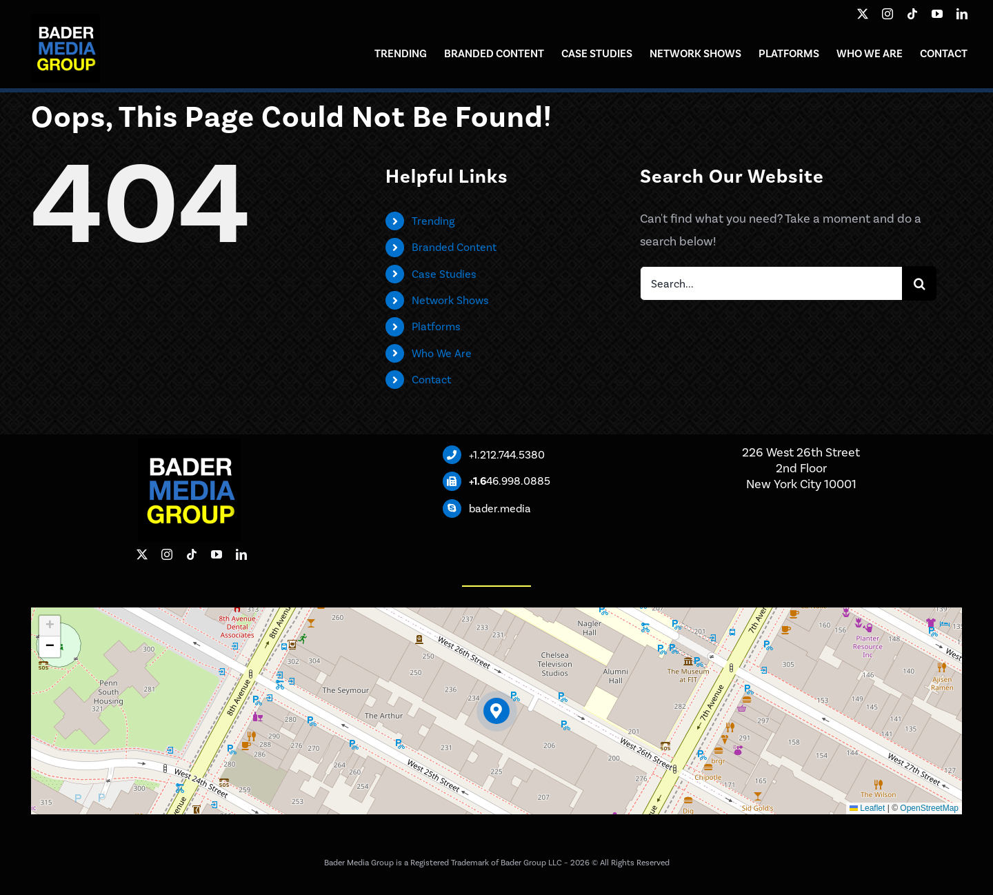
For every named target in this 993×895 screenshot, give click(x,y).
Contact (431, 379)
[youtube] (937, 13)
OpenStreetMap (929, 808)
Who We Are (442, 353)
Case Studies (444, 274)
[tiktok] (912, 13)
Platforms (436, 326)
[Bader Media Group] (65, 20)
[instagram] (887, 13)
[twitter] (862, 13)
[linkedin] (961, 13)
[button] (496, 711)
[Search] (919, 283)
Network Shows (450, 300)
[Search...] (771, 283)
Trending (433, 221)
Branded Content (454, 247)
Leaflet (867, 808)
